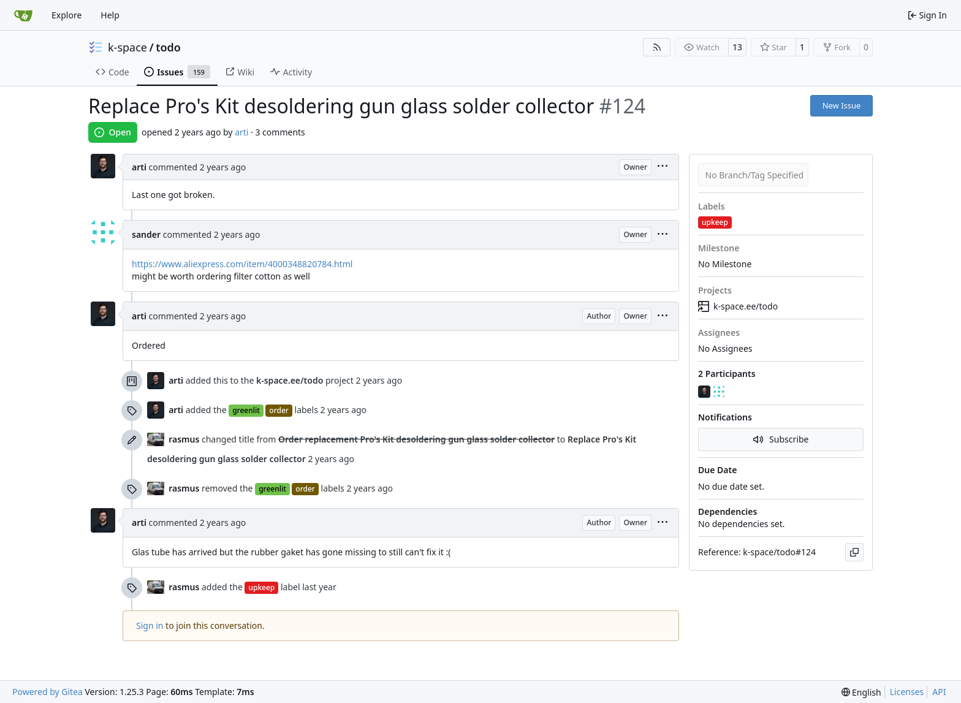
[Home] (23, 15)
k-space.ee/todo (738, 306)
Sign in (149, 625)
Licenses (907, 691)
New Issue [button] (841, 105)
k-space (127, 47)
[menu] (662, 167)
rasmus (184, 439)
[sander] (720, 391)
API (939, 691)
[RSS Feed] (657, 47)
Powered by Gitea (47, 691)
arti (241, 132)
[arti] (705, 391)
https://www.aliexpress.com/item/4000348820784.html (242, 264)
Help (110, 15)
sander (146, 234)
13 (737, 47)
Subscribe (781, 439)
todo (168, 47)
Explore (66, 15)
